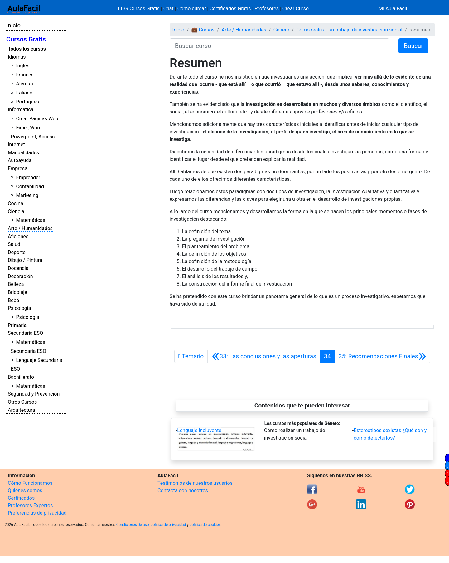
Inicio (13, 25)
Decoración (20, 276)
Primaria (17, 325)
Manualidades (23, 153)
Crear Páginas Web (37, 119)
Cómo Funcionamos (30, 483)
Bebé (13, 300)
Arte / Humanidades (30, 228)
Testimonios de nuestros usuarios (195, 483)
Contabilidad (30, 187)
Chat (168, 9)
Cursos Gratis (26, 39)
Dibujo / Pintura (25, 260)
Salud (14, 244)
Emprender (28, 177)
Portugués (27, 102)
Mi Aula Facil (393, 9)
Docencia (18, 268)
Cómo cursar (191, 9)
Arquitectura (21, 410)
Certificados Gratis (230, 9)
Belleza (16, 284)
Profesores (266, 9)
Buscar (413, 46)
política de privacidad (168, 524)
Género (281, 30)
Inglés (22, 66)
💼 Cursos (203, 30)
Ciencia (16, 211)
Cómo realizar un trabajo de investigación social (349, 30)
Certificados (21, 498)
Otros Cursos (22, 402)
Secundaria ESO (25, 333)
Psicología (19, 308)
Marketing (27, 195)
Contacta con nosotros (182, 490)
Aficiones (18, 236)
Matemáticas (30, 220)
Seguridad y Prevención (34, 394)
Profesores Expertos (30, 505)
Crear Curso (295, 9)
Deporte (17, 252)
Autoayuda (19, 160)
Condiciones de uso (132, 524)
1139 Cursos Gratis (139, 9)
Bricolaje (17, 292)
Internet (16, 144)
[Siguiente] (382, 356)
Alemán (24, 84)
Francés (24, 75)
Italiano (24, 93)
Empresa (17, 168)
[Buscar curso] (279, 45)
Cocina (15, 203)
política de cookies (205, 524)
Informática (20, 110)
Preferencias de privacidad (37, 513)
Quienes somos (25, 490)
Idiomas (17, 57)
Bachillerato (21, 377)
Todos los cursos (27, 49)
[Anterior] (263, 356)
